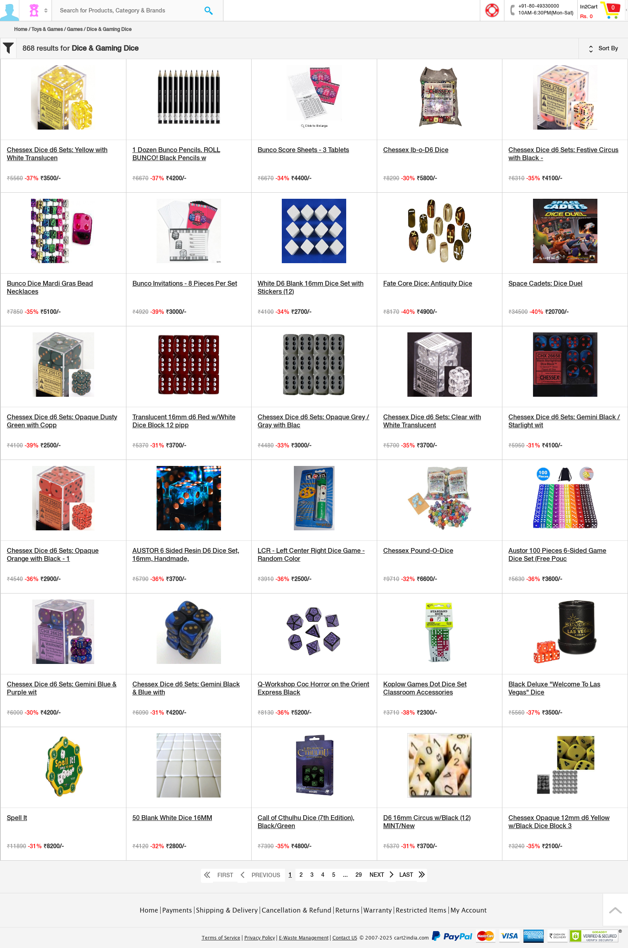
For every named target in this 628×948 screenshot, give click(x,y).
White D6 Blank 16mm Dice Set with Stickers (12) (311, 287)
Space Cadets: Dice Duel (545, 283)
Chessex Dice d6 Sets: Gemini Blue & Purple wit (61, 688)
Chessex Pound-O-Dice (418, 550)
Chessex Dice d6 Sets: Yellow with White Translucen (57, 154)
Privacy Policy (259, 938)
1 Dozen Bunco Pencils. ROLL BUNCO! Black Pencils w (176, 154)
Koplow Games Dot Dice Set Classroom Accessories (425, 688)
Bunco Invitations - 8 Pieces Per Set (184, 283)
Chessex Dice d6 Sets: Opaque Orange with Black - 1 (53, 555)
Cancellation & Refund (296, 910)
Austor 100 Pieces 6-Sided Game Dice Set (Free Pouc (557, 555)
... (345, 875)
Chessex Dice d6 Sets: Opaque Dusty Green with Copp (62, 421)
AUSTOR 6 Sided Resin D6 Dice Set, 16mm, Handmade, (185, 555)
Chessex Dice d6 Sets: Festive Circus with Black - (563, 154)
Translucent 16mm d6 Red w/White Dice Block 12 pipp (184, 421)
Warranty (378, 910)
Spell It (17, 818)
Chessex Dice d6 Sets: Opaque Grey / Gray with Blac (313, 421)
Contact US (345, 938)
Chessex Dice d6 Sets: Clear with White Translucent (432, 421)
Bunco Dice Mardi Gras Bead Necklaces (50, 287)
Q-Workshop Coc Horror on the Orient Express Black (313, 688)
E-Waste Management (303, 938)
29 (358, 875)
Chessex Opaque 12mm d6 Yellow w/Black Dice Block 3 (558, 822)
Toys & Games (47, 29)
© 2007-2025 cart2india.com (394, 938)
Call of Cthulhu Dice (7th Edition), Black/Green (306, 822)
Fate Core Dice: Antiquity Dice (427, 283)
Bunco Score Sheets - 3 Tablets (303, 150)
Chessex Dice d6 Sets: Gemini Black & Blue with (186, 688)
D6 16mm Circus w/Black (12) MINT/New (427, 822)
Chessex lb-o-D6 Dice (415, 150)
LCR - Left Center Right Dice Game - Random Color (311, 555)
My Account (468, 910)
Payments (177, 910)
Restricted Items (421, 910)
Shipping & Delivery (227, 910)
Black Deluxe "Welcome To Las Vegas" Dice (554, 688)
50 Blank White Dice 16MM (172, 818)
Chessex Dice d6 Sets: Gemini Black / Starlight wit (564, 421)
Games (75, 29)
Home (20, 29)
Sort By (603, 48)
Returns (347, 910)
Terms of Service (221, 938)
